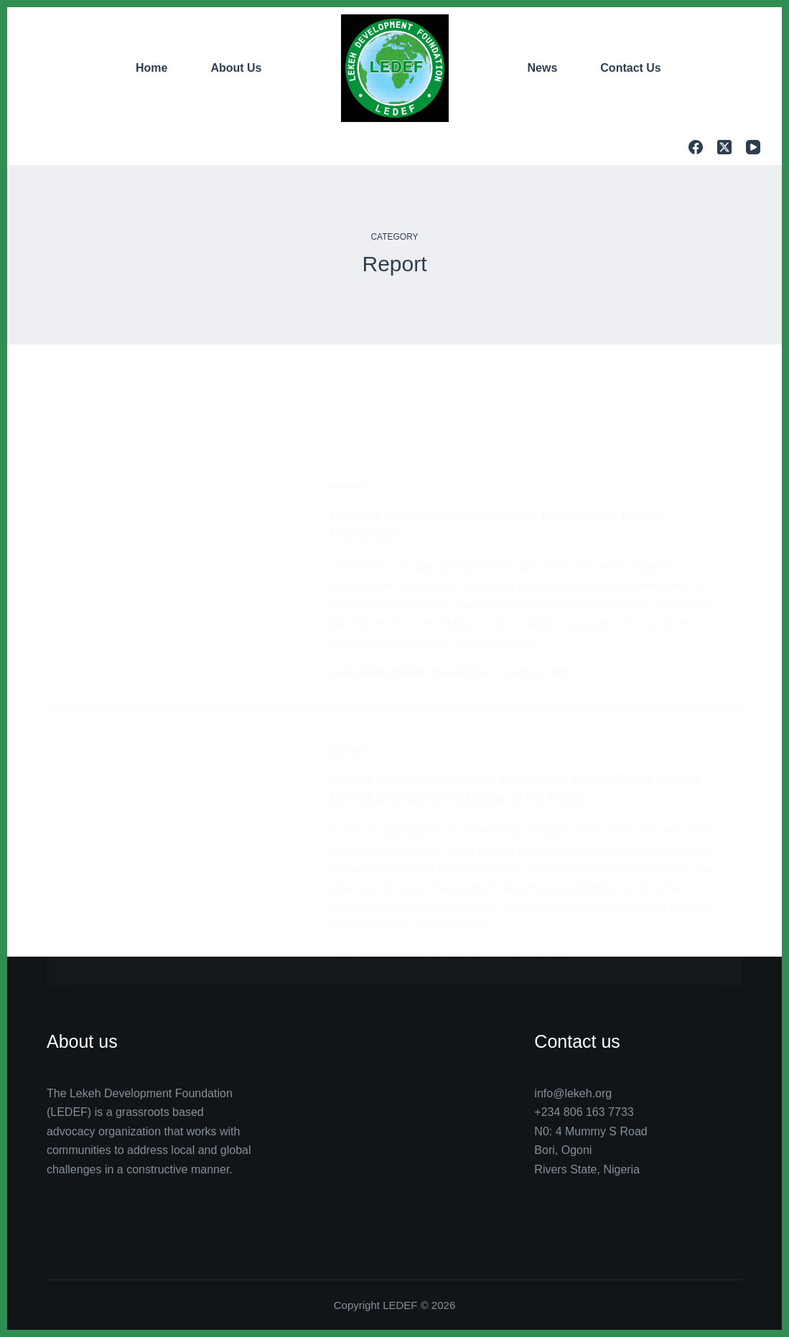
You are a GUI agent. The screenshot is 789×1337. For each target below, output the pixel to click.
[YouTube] (753, 147)
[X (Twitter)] (724, 147)
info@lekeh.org (573, 1093)
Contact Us (630, 68)
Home (151, 68)
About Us (235, 68)
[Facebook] (695, 147)
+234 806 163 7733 (583, 1112)
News (543, 68)
